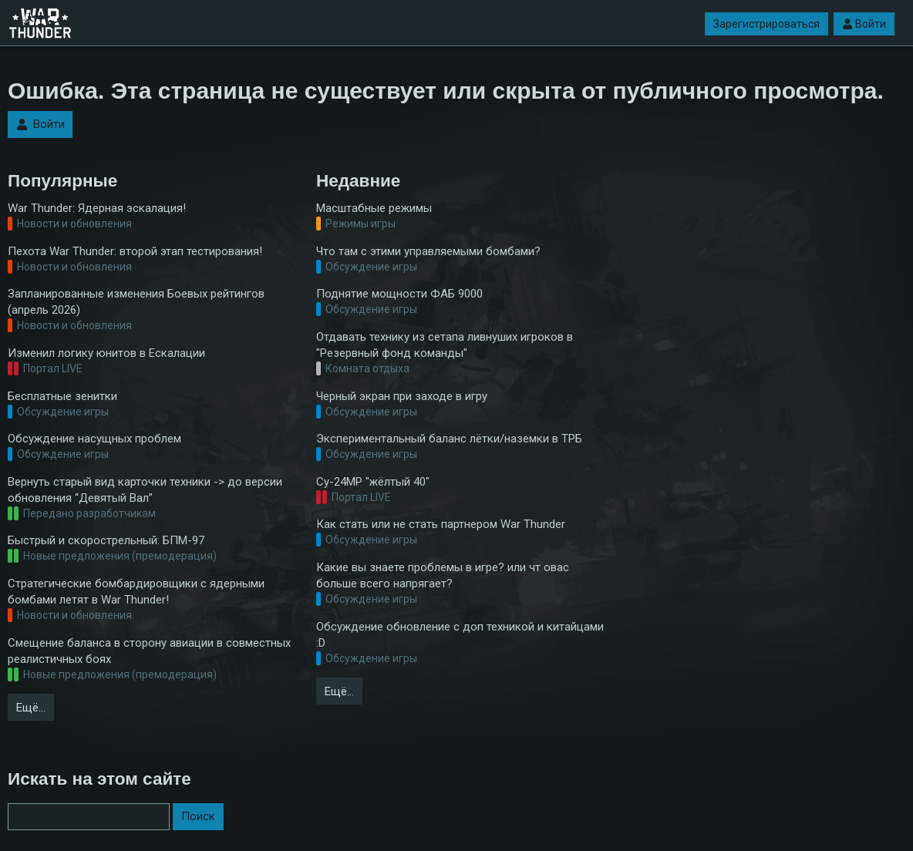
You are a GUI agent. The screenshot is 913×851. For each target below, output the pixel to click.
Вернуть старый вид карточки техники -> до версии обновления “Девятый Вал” (145, 490)
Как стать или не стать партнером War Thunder (440, 524)
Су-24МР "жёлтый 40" (373, 482)
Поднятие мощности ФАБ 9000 (399, 294)
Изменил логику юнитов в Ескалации (106, 353)
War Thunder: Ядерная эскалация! (97, 208)
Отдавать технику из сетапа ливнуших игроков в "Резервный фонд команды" (444, 345)
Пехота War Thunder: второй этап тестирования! (135, 251)
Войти (864, 24)
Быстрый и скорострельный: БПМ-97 (106, 540)
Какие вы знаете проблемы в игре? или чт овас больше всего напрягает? (442, 575)
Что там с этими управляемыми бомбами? (428, 251)
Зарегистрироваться (766, 24)
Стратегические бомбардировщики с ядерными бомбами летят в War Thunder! (136, 592)
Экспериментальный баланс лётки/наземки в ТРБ (449, 439)
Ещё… (30, 708)
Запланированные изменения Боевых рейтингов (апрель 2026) (136, 302)
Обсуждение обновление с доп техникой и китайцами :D (460, 635)
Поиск (198, 816)
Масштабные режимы (374, 208)
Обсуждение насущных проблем (94, 439)
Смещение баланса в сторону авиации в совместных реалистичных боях (149, 651)
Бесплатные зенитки (62, 396)
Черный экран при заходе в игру (401, 396)
